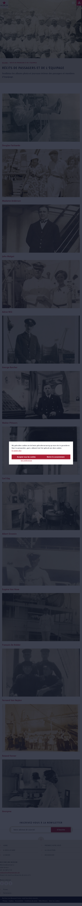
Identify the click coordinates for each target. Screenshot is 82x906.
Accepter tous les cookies (26, 457)
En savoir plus (16, 451)
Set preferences (26, 460)
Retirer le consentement (56, 457)
